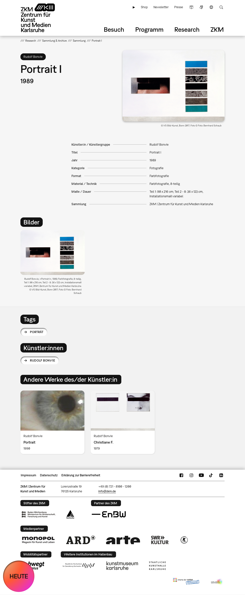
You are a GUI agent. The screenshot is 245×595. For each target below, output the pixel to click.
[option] (54, 263)
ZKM (217, 29)
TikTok (211, 475)
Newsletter (161, 7)
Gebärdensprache (201, 7)
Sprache (211, 7)
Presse (178, 7)
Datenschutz (49, 475)
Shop (144, 7)
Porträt (36, 332)
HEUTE (19, 576)
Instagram (191, 475)
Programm (149, 29)
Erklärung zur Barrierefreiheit (80, 475)
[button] (173, 85)
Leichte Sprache (191, 7)
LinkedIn (221, 475)
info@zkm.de (107, 491)
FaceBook (181, 475)
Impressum (28, 475)
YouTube (201, 475)
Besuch (114, 29)
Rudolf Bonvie (42, 360)
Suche (221, 7)
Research (187, 29)
